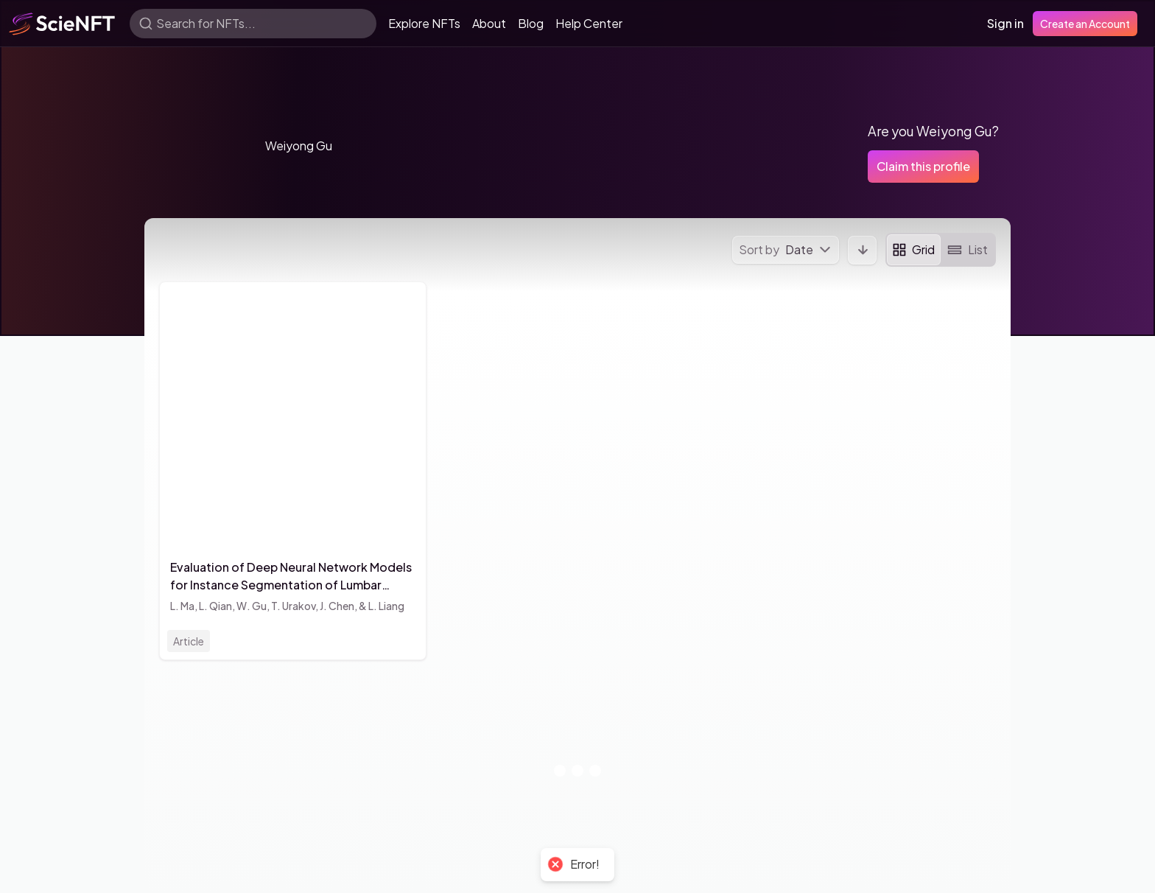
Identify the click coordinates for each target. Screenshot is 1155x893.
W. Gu (251, 605)
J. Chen (337, 605)
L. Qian (215, 605)
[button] (196, 145)
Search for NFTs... (206, 23)
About (489, 23)
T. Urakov (293, 605)
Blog (531, 23)
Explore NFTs (424, 23)
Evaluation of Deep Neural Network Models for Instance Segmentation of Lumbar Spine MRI (291, 576)
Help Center (588, 23)
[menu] (785, 250)
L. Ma (182, 605)
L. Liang (386, 605)
